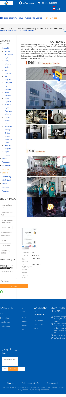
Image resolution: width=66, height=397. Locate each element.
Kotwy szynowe (8, 93)
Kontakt (14, 286)
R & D (36, 329)
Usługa (24, 325)
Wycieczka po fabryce (33, 18)
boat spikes (5, 245)
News (4, 184)
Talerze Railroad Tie (7, 120)
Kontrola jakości (50, 18)
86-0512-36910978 (49, 3)
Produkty (13, 18)
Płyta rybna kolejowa (8, 112)
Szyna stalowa (7, 153)
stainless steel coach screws (6, 234)
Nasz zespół (26, 329)
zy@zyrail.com (28, 3)
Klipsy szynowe (8, 100)
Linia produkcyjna (40, 321)
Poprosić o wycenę (26, 30)
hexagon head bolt (6, 206)
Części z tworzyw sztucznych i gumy (8, 137)
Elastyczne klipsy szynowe (8, 86)
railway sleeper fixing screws (7, 221)
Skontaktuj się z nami (8, 30)
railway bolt (5, 240)
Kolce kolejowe (8, 71)
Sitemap (10, 383)
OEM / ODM (38, 325)
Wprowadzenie (27, 317)
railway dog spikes (5, 251)
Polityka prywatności (30, 383)
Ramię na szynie (8, 106)
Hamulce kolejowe (8, 147)
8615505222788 (6, 268)
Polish (58, 9)
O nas (21, 18)
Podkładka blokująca (8, 128)
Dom (4, 18)
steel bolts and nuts (6, 213)
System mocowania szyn (9, 54)
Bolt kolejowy (8, 78)
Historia (24, 321)
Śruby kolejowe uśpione (8, 64)
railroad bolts (6, 227)
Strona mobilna (53, 383)
